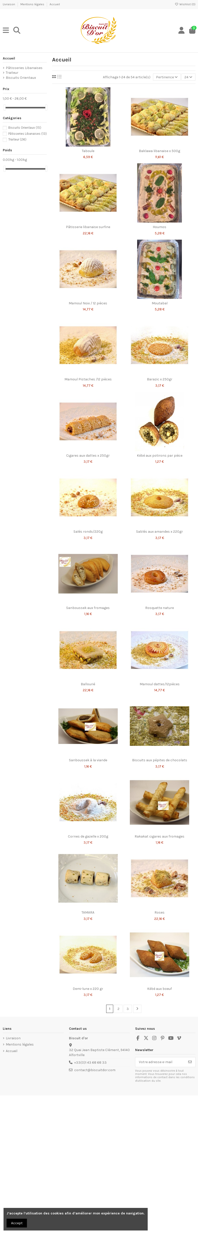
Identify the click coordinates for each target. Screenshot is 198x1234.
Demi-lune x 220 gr (88, 989)
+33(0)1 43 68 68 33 (90, 1062)
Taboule (88, 151)
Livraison (9, 4)
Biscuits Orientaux (21, 78)
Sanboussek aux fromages (88, 608)
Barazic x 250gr (159, 379)
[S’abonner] (190, 1062)
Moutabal (160, 303)
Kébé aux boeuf (159, 989)
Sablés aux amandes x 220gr (159, 531)
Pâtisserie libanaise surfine (88, 227)
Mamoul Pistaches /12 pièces (88, 379)
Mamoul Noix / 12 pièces (88, 303)
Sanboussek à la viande (88, 760)
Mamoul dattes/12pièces (160, 684)
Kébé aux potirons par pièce (159, 455)
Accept (17, 1223)
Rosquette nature (159, 608)
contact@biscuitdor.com (94, 1070)
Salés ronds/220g (88, 531)
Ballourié (88, 684)
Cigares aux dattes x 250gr (88, 455)
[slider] (5, 107)
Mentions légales (32, 4)
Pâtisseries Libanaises (24, 68)
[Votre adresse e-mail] (160, 1062)
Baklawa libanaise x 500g (159, 151)
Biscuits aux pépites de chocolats (159, 760)
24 (188, 77)
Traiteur (12, 73)
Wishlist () (185, 4)
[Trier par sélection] (167, 77)
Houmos (159, 227)
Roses (159, 912)
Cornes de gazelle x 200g (88, 836)
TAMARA (88, 912)
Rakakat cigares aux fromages (159, 836)
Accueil (55, 4)
